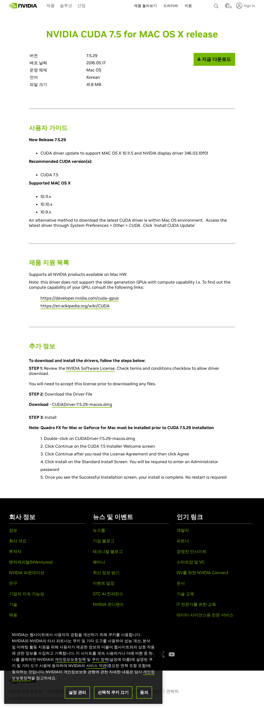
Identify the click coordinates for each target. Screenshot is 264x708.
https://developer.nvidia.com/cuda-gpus (79, 298)
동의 (144, 695)
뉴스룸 (99, 530)
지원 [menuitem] (188, 5)
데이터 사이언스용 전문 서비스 (205, 614)
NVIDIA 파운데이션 (26, 572)
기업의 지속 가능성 (26, 593)
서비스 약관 (96, 668)
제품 (50, 5)
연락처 (172, 691)
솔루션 (66, 5)
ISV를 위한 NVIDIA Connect (202, 572)
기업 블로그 (103, 540)
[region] (83, 665)
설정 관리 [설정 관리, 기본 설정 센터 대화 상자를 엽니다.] (77, 695)
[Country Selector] (227, 7)
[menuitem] (50, 5)
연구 (13, 583)
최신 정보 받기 (106, 572)
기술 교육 (185, 593)
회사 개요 (18, 540)
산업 (81, 5)
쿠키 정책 (100, 662)
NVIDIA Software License (90, 368)
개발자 (183, 530)
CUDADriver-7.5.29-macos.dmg (82, 404)
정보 (13, 530)
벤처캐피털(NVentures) (31, 562)
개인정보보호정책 (70, 662)
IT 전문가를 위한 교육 (196, 604)
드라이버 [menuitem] (170, 5)
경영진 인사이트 (192, 551)
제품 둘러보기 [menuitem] (145, 5)
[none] (216, 3)
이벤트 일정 (103, 583)
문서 (181, 583)
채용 (13, 614)
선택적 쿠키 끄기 (113, 695)
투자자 (15, 551)
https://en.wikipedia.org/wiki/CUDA (75, 305)
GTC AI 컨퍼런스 (108, 593)
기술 (13, 604)
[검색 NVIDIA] (216, 4)
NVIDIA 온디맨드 (108, 604)
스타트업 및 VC (191, 562)
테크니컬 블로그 (108, 551)
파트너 (183, 540)
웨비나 (99, 562)
